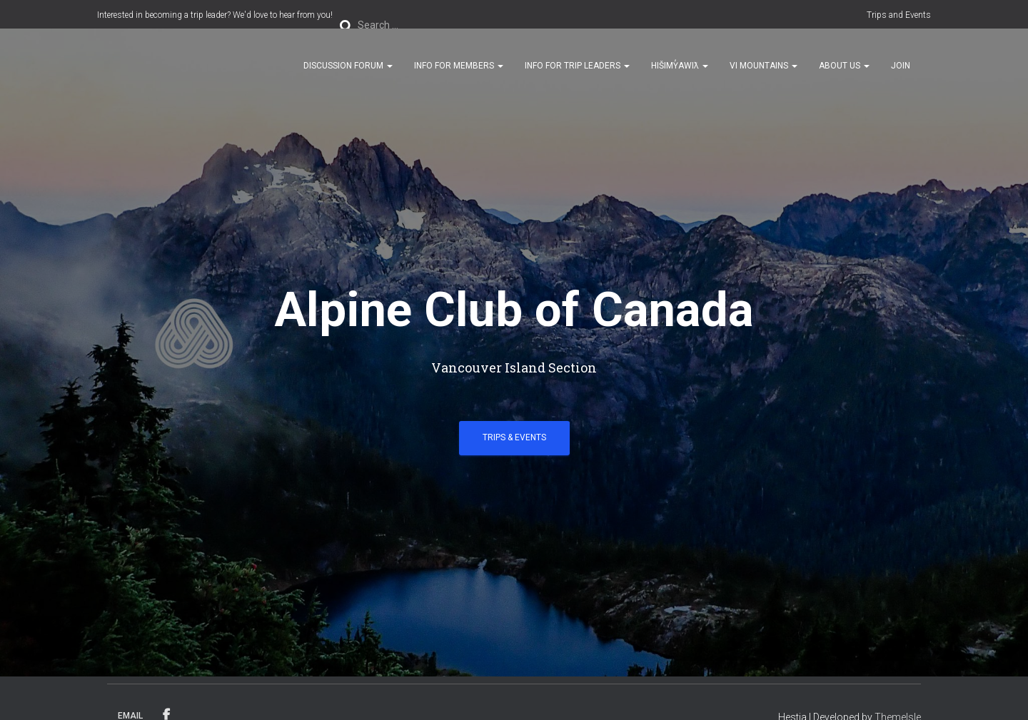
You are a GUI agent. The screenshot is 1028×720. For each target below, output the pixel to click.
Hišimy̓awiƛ (679, 66)
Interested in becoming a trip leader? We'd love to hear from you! (215, 15)
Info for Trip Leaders (577, 66)
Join (900, 66)
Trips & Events (514, 437)
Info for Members (458, 66)
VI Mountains (763, 66)
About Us (844, 66)
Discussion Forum (348, 66)
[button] (389, 66)
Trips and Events (899, 15)
